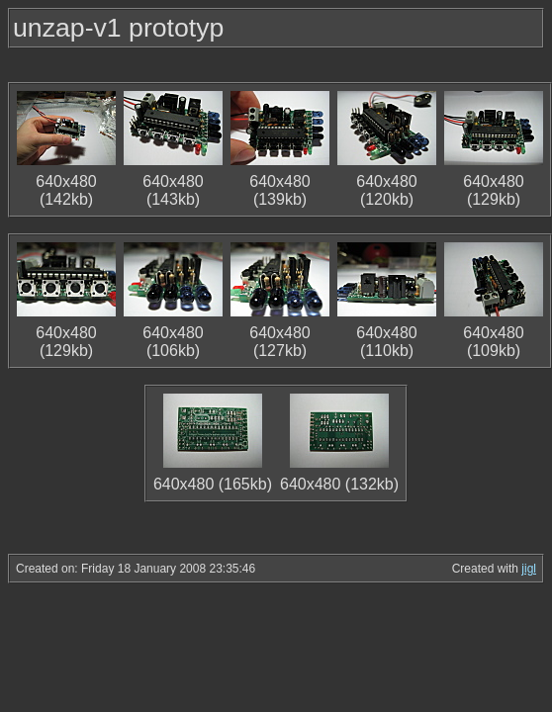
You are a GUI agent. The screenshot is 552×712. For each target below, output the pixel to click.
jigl (528, 569)
